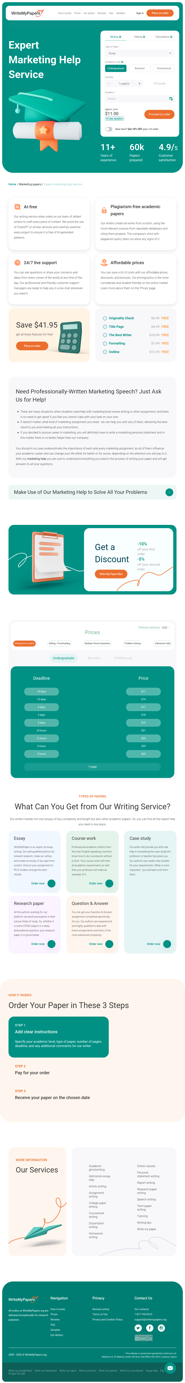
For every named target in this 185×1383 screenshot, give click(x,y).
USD (164, 627)
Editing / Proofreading (59, 643)
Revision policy (100, 1309)
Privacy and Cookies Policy (107, 1319)
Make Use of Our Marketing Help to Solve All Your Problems (80, 492)
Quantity (109, 77)
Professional (164, 68)
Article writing (97, 1186)
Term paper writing (144, 1207)
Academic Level (114, 62)
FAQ (111, 13)
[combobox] (140, 53)
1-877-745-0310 (143, 1314)
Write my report (68, 1370)
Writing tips (144, 1222)
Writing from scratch (24, 643)
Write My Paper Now (111, 574)
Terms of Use (99, 1314)
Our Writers (57, 1335)
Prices (77, 13)
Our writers (89, 13)
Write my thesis (87, 1370)
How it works (64, 13)
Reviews (102, 13)
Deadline (110, 92)
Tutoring (142, 1216)
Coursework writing (96, 1215)
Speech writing (146, 1199)
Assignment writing (96, 1194)
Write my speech (108, 1370)
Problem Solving (132, 643)
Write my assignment (20, 1370)
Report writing (146, 1182)
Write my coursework (131, 1370)
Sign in (140, 13)
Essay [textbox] (112, 53)
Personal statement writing (148, 1174)
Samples (120, 13)
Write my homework (46, 1370)
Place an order (160, 13)
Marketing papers (30, 184)
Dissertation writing (96, 1225)
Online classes (146, 1166)
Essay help (152, 1370)
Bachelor (140, 68)
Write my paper (146, 1229)
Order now (38, 883)
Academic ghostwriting (97, 1167)
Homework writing (96, 1235)
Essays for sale (16, 1373)
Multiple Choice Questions (97, 643)
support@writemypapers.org (151, 1319)
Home (12, 184)
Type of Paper (112, 47)
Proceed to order (159, 114)
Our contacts (142, 1309)
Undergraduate (115, 68)
